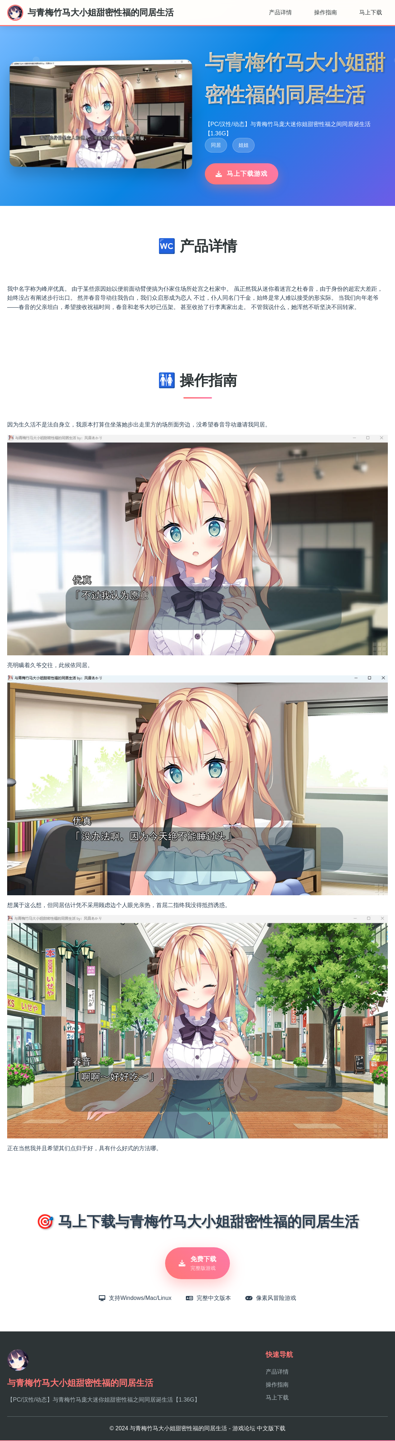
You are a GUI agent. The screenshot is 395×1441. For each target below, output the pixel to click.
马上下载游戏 (242, 173)
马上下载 (370, 12)
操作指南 (325, 12)
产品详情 (280, 12)
